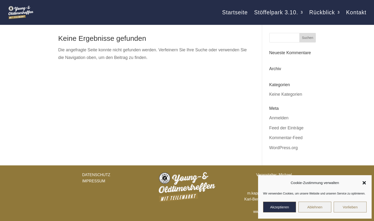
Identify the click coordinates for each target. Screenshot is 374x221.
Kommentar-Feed (286, 137)
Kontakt (356, 13)
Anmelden (279, 118)
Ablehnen (314, 207)
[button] (364, 182)
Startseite (235, 13)
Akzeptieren (279, 207)
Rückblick (322, 13)
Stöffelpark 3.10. (276, 13)
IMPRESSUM (93, 181)
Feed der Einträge (286, 128)
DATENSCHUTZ (96, 175)
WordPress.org (283, 147)
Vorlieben (350, 207)
